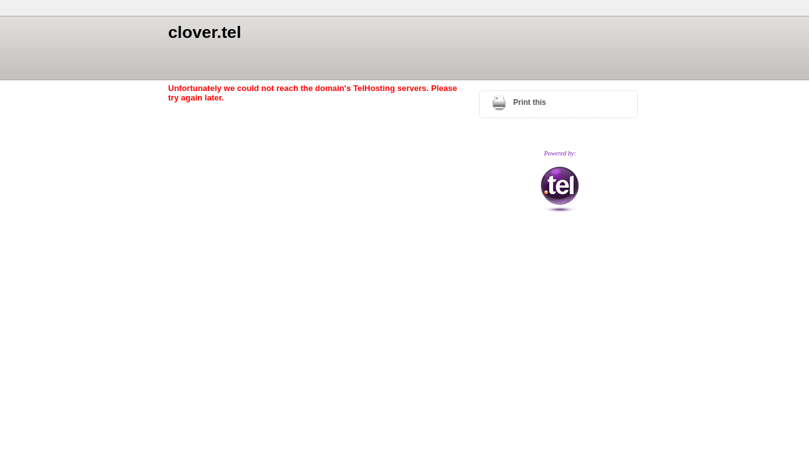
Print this (529, 102)
